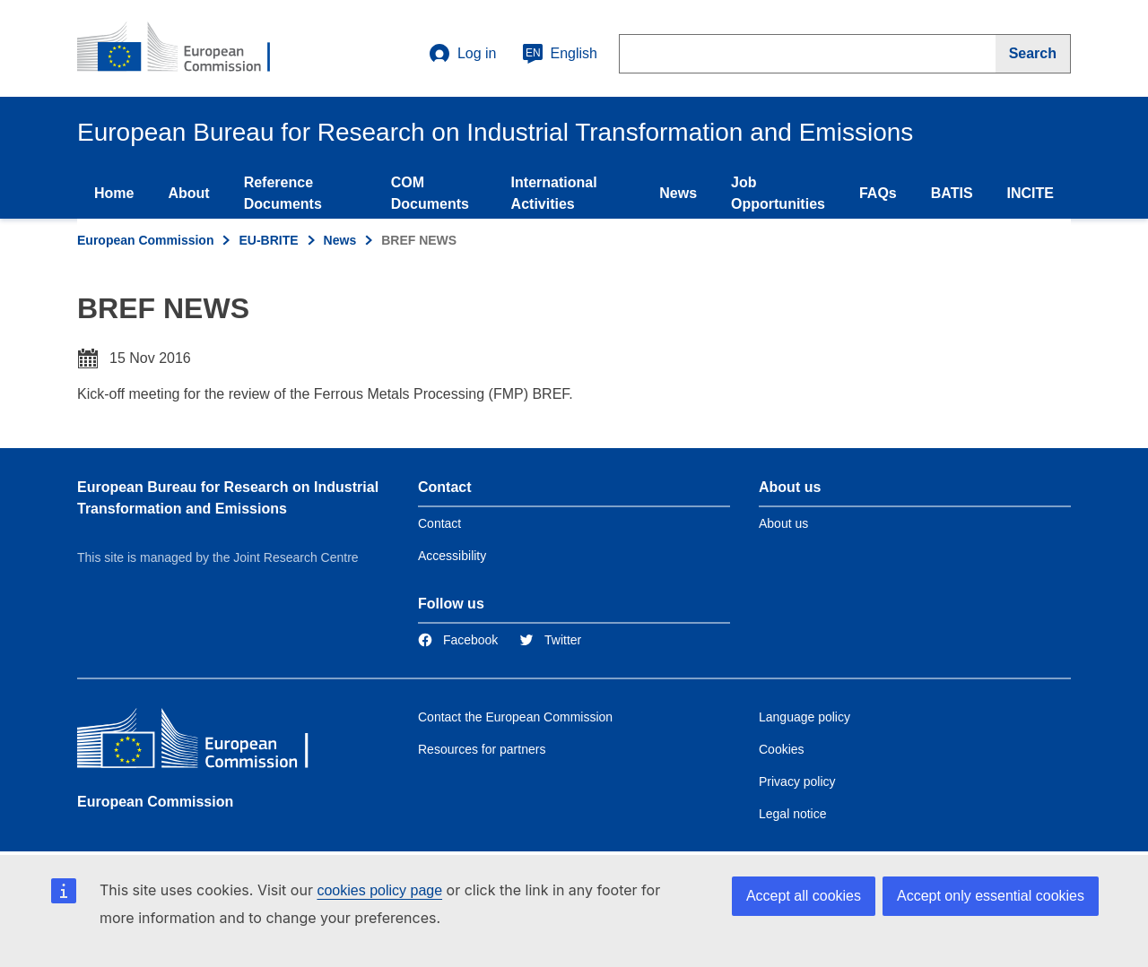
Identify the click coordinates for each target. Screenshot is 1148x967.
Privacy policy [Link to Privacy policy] (797, 781)
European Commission (145, 240)
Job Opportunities (778, 193)
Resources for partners (481, 749)
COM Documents (430, 193)
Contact (439, 523)
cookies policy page (379, 890)
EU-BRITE (268, 240)
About (188, 193)
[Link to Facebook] (458, 640)
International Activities (554, 193)
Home (114, 193)
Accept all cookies (803, 895)
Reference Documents (283, 193)
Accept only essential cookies (990, 895)
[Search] (1033, 53)
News (678, 193)
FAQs (878, 193)
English (559, 54)
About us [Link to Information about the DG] (783, 523)
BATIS (952, 193)
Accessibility (452, 555)
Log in (463, 54)
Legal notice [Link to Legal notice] (793, 814)
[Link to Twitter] (550, 640)
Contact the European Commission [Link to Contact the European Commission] (515, 717)
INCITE (1030, 193)
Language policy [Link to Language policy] (804, 717)
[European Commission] (207, 742)
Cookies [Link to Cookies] (781, 749)
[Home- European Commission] (185, 48)
